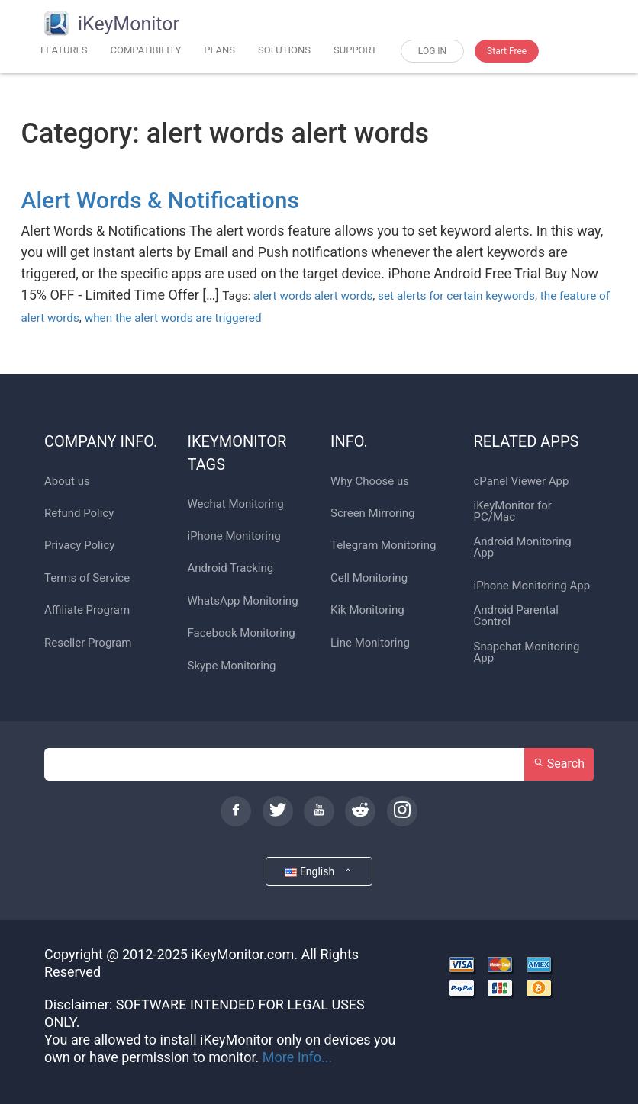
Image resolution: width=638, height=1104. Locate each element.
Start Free (507, 51)
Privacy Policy (79, 545)
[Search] (284, 764)
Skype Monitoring (232, 666)
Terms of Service (87, 578)
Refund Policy (79, 513)
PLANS (219, 50)
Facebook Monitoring (241, 633)
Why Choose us (369, 481)
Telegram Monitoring (383, 545)
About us (67, 481)
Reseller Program (87, 643)
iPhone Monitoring (234, 536)
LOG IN (432, 51)
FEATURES (64, 50)
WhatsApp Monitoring (243, 601)
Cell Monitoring (369, 578)
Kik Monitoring (367, 610)
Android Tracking (231, 568)
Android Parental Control (516, 616)
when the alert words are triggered (173, 318)
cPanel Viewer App (521, 481)
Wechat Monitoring (236, 504)
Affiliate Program (87, 610)
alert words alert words (312, 296)
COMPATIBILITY (146, 50)
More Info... (298, 1057)
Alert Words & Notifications (160, 200)
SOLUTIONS (284, 50)
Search (559, 763)
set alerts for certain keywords (456, 296)
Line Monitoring (370, 643)
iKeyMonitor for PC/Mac (513, 511)
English (319, 871)
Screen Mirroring (372, 513)
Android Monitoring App (523, 547)
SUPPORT (355, 50)
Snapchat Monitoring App (527, 652)
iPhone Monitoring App (532, 586)
